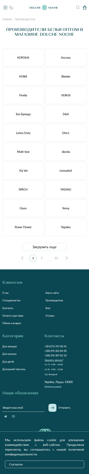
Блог (48, 308)
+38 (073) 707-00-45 (55, 346)
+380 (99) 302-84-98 (55, 351)
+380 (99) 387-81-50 (55, 355)
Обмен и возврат (11, 323)
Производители (54, 300)
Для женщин (9, 346)
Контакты (7, 308)
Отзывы (49, 315)
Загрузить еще (44, 247)
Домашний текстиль (13, 369)
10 (56, 258)
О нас (5, 292)
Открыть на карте (52, 386)
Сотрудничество (11, 300)
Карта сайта (52, 292)
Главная (7, 19)
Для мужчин (9, 353)
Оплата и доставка (12, 315)
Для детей (8, 361)
